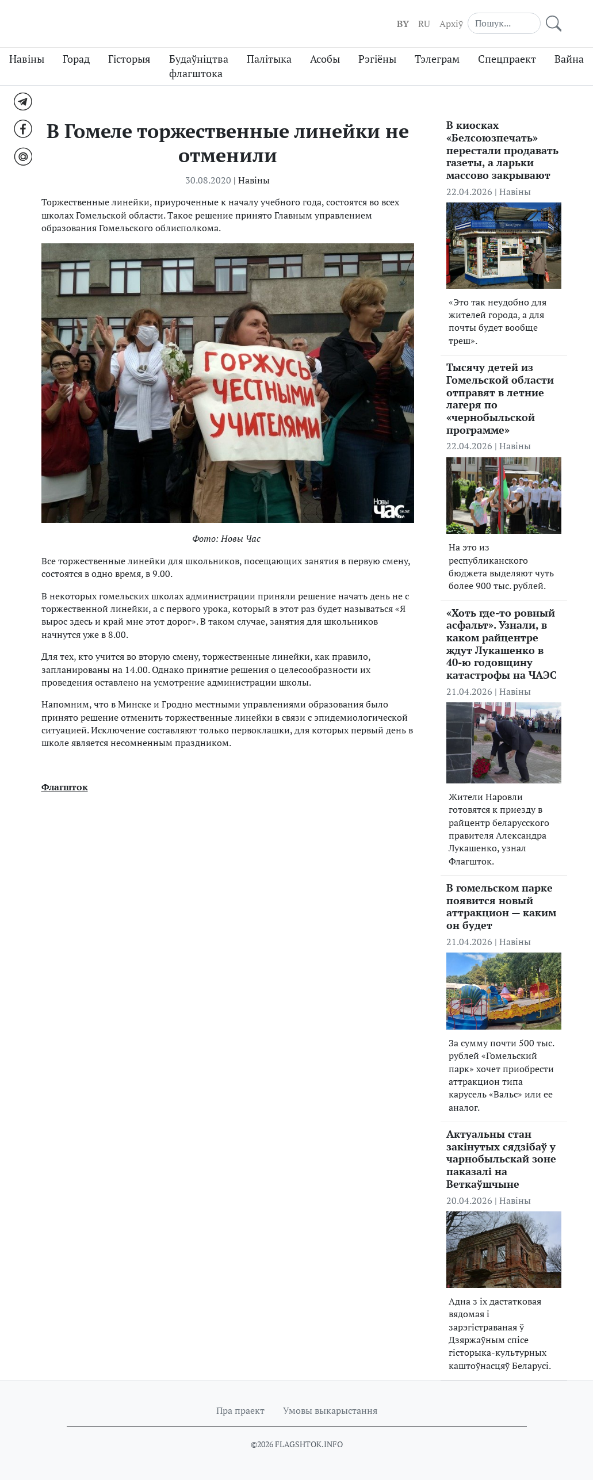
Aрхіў (451, 23)
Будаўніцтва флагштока (198, 66)
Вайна (569, 59)
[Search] (504, 23)
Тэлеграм (437, 59)
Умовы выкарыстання (330, 1410)
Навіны (26, 59)
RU (424, 23)
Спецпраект (507, 59)
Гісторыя (129, 59)
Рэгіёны (377, 59)
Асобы (325, 59)
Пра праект (240, 1410)
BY (403, 23)
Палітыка (269, 59)
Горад (76, 59)
